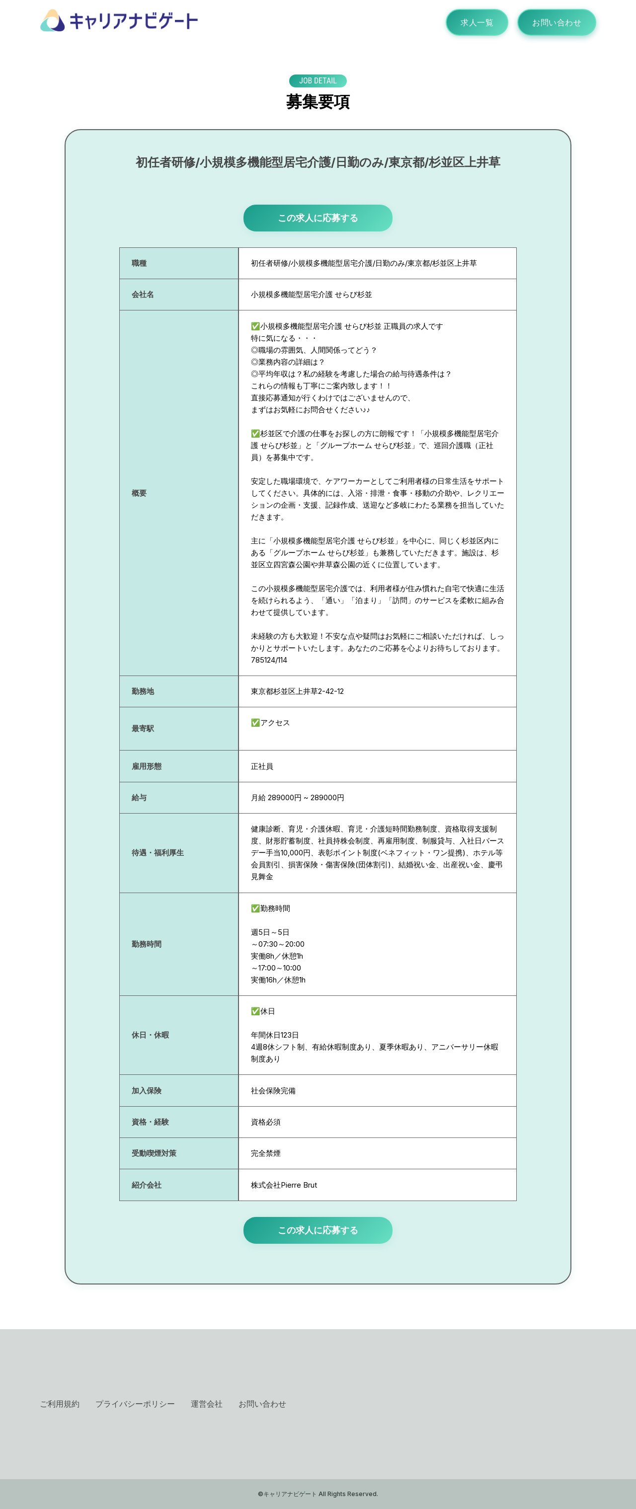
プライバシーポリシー (135, 1404)
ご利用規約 (60, 1404)
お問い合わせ (556, 22)
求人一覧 (477, 22)
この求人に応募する (318, 218)
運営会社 (207, 1404)
